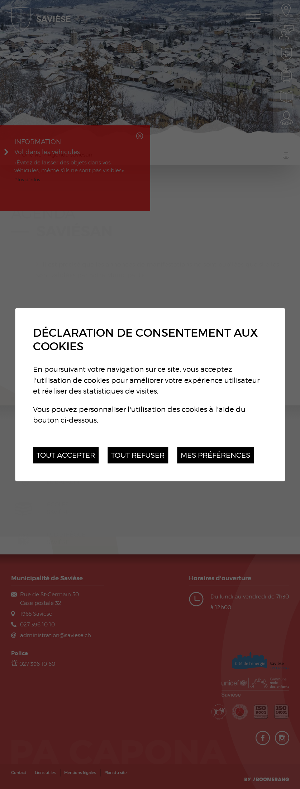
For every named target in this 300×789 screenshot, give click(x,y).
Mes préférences (215, 455)
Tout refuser (138, 455)
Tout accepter (66, 455)
